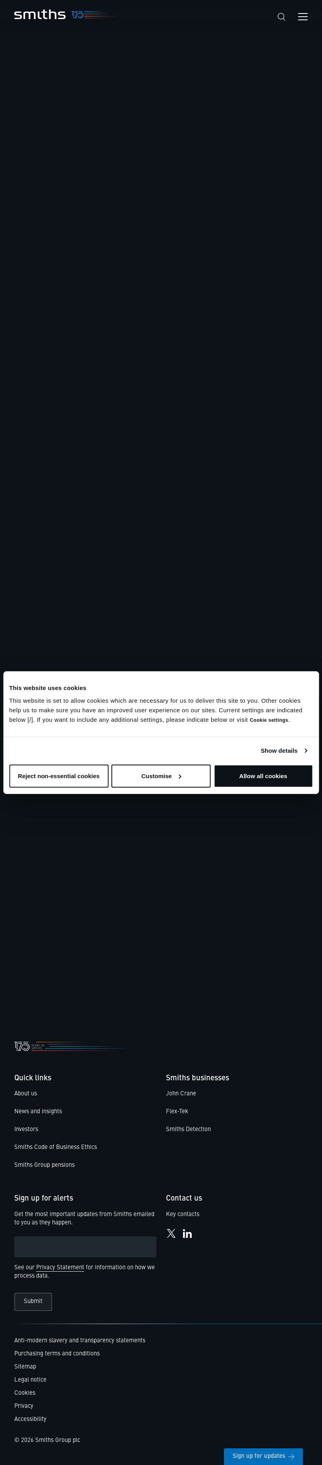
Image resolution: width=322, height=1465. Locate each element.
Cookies (24, 1393)
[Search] (281, 17)
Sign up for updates (263, 1456)
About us (25, 1094)
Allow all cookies (263, 775)
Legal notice (30, 1380)
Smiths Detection (188, 1130)
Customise (161, 775)
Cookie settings (269, 720)
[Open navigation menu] (303, 16)
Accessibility (30, 1420)
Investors (26, 1130)
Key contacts (182, 1215)
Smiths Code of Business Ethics (55, 1148)
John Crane (181, 1094)
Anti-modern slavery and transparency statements (79, 1341)
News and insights (38, 1112)
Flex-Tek (177, 1112)
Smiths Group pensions (44, 1165)
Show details (279, 750)
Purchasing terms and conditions (57, 1354)
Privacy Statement (60, 1268)
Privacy (23, 1406)
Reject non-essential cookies (59, 775)
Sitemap (25, 1367)
